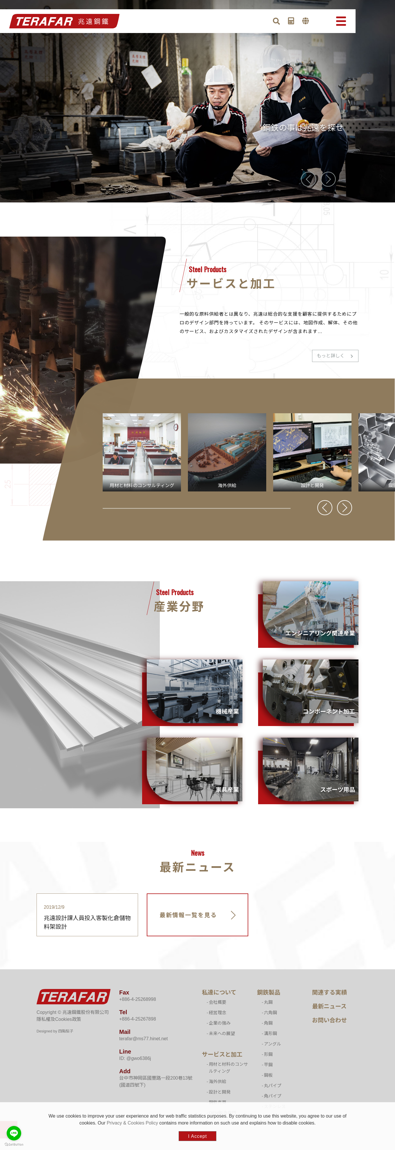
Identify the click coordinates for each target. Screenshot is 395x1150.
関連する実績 (329, 992)
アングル (272, 1043)
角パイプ (272, 1096)
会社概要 (217, 1002)
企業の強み (220, 1023)
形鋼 (268, 1054)
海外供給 (217, 1081)
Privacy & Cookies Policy (132, 1122)
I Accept (197, 1136)
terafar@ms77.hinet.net (143, 1038)
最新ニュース (329, 1006)
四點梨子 (65, 1031)
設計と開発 (220, 1091)
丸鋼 (268, 1002)
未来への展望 (222, 1033)
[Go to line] (14, 1133)
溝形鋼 (270, 1033)
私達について (219, 992)
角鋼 (268, 1023)
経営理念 (217, 1012)
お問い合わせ (329, 1020)
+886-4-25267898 (137, 1018)
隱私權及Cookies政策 (59, 1019)
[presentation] (308, 179)
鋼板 (268, 1075)
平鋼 (268, 1064)
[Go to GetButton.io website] (14, 1144)
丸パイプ (272, 1085)
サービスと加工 (222, 1054)
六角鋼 (270, 1012)
